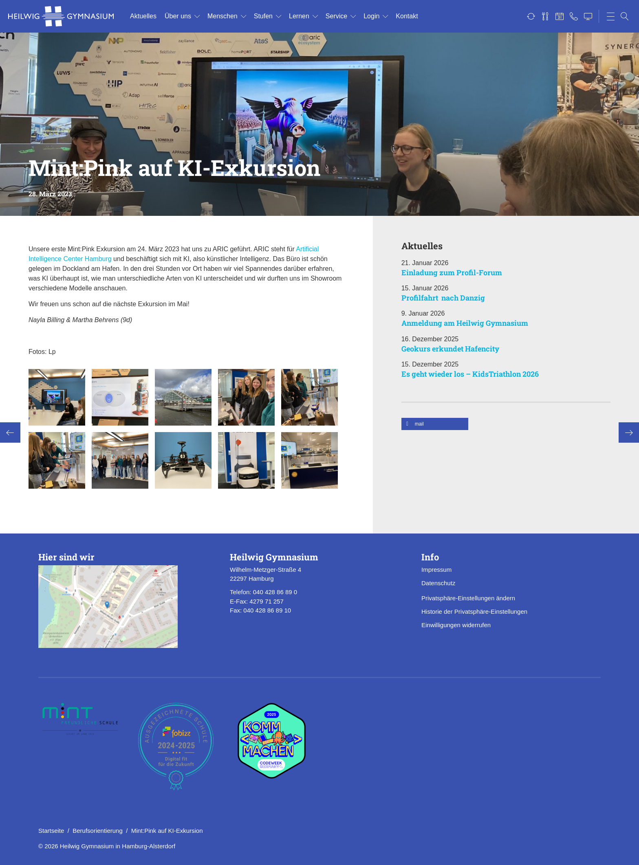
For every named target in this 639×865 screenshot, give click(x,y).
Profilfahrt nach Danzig (443, 298)
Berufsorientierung (98, 830)
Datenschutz (438, 583)
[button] (434, 424)
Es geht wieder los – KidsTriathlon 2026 (470, 374)
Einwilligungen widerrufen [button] (456, 624)
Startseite (51, 830)
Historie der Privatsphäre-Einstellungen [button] (474, 611)
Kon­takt (407, 16)
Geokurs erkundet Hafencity (450, 348)
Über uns (178, 16)
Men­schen (222, 16)
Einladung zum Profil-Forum (451, 272)
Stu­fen (263, 16)
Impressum (436, 569)
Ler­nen (299, 16)
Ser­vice (336, 16)
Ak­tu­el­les (143, 16)
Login (371, 16)
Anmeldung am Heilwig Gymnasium (464, 323)
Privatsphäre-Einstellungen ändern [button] (468, 598)
